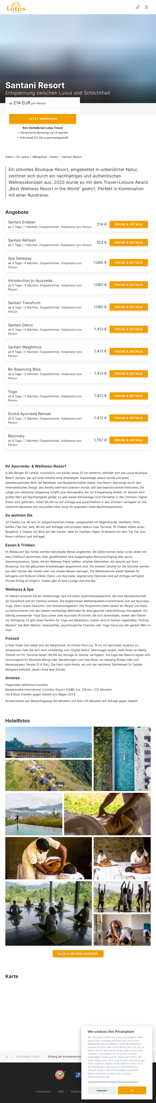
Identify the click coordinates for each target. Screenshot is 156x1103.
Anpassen (102, 1090)
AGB (60, 1091)
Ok (132, 1090)
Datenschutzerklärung (128, 1081)
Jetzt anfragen (43, 119)
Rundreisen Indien (28, 1056)
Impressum (43, 1091)
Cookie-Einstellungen (97, 1081)
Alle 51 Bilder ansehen (78, 953)
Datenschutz (79, 1091)
